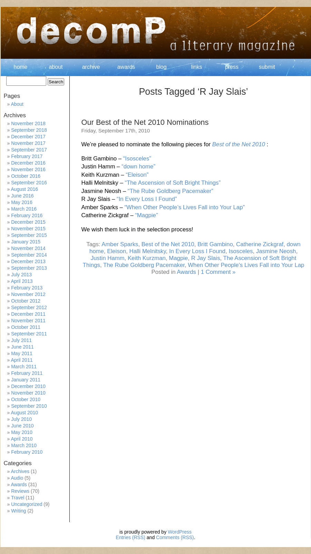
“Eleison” (137, 175)
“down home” (138, 166)
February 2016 (26, 215)
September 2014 (29, 255)
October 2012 (25, 301)
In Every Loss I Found (197, 251)
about (55, 67)
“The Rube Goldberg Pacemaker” (170, 191)
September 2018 (29, 130)
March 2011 (24, 366)
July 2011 (21, 340)
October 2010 (25, 399)
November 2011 (28, 320)
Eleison (116, 251)
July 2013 (21, 274)
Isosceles (241, 251)
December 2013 (28, 261)
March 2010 (24, 445)
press (232, 67)
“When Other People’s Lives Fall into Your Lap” (184, 207)
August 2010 (24, 412)
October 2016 (25, 176)
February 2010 (26, 452)
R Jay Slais (205, 258)
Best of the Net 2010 (238, 144)
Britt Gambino (215, 244)
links (196, 67)
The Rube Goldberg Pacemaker (144, 265)
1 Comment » (218, 272)
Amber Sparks (119, 244)
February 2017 (26, 156)
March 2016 (24, 209)
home (20, 67)
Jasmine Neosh (276, 251)
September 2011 (29, 333)
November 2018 (28, 123)
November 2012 (28, 294)
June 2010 (22, 425)
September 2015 (29, 235)
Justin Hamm (108, 258)
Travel (17, 497)
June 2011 (22, 347)
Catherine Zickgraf (259, 244)
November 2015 (28, 228)
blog (161, 67)
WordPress (180, 532)
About (17, 104)
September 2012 (29, 307)
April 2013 (21, 281)
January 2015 (25, 241)
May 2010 (21, 432)
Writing (18, 511)
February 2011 (26, 373)
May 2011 (21, 353)
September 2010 (29, 406)
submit (267, 67)
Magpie (178, 258)
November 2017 (28, 143)
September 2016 (29, 182)
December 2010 (28, 386)
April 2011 (21, 360)
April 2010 (21, 439)
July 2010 (21, 419)
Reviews (20, 491)
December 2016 (28, 163)
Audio (17, 478)
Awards (186, 272)
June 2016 (22, 195)
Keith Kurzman (147, 258)
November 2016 (28, 169)
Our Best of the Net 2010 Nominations (145, 122)
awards (126, 67)
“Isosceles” (137, 158)
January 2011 (25, 379)
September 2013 (29, 268)
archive (91, 67)
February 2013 (26, 287)
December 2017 (28, 136)
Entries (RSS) (130, 537)
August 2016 (24, 189)
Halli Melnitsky (147, 251)
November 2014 (28, 248)
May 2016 (21, 202)
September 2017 (29, 150)
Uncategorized (26, 504)
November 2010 (28, 393)
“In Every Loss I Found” (147, 199)
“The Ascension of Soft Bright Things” (173, 182)
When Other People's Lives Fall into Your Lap (246, 265)
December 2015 (28, 222)
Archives (20, 471)
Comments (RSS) (175, 537)
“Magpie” (146, 215)
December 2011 (28, 314)
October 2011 (25, 327)
